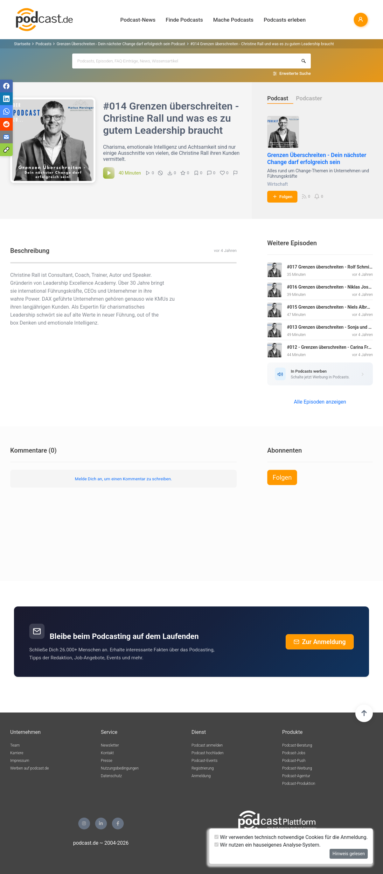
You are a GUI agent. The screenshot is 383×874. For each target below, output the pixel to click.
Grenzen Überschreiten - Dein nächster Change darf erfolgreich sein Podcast (121, 44)
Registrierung (203, 768)
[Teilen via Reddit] (6, 124)
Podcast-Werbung (297, 768)
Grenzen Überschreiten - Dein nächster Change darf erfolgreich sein (316, 158)
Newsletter (110, 745)
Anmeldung (201, 776)
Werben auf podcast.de (29, 768)
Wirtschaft (277, 184)
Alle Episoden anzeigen (320, 402)
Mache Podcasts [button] (233, 20)
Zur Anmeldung (320, 642)
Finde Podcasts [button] (184, 20)
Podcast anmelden (207, 745)
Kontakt (107, 753)
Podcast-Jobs (293, 753)
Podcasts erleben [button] (285, 20)
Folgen (282, 196)
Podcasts (44, 44)
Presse (106, 760)
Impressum (19, 760)
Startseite (22, 44)
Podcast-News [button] (138, 20)
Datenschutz (111, 776)
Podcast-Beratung (297, 745)
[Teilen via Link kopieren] (6, 149)
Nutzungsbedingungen (120, 768)
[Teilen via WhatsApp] (6, 111)
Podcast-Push (293, 760)
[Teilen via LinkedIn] (6, 98)
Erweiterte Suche (295, 73)
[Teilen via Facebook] (6, 86)
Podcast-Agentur (296, 776)
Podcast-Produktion (298, 783)
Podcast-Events (205, 760)
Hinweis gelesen (348, 853)
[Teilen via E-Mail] (6, 137)
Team (15, 745)
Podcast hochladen (208, 753)
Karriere (16, 753)
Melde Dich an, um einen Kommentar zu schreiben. (123, 478)
